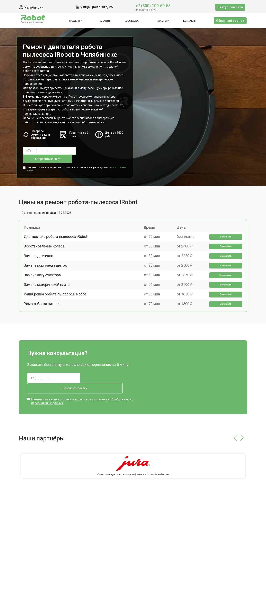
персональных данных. (47, 400)
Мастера (163, 20)
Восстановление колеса (46, 248)
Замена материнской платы (49, 305)
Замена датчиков (41, 262)
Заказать (224, 234)
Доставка (132, 20)
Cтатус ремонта (230, 7)
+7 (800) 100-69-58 (153, 5)
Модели (74, 20)
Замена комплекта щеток (47, 276)
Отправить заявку (96, 150)
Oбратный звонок (230, 20)
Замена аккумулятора (44, 290)
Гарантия (105, 20)
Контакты (189, 20)
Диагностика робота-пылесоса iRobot (58, 234)
